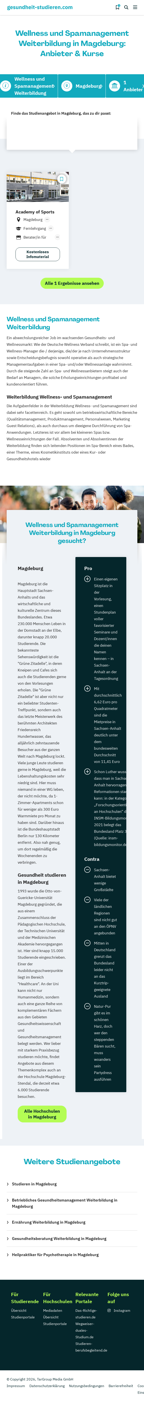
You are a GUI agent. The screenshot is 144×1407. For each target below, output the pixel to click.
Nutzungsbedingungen (86, 1386)
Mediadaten (52, 1310)
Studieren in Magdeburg (34, 1183)
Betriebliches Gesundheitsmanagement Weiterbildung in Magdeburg (64, 1203)
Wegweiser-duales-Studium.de (84, 1330)
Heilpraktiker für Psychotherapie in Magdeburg (55, 1254)
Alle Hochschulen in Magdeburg (42, 1114)
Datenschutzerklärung (47, 1386)
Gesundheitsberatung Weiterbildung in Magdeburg (59, 1238)
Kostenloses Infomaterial (37, 254)
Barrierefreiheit (121, 1386)
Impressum (16, 1386)
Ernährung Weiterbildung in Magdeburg (48, 1222)
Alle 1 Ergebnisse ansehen (72, 283)
